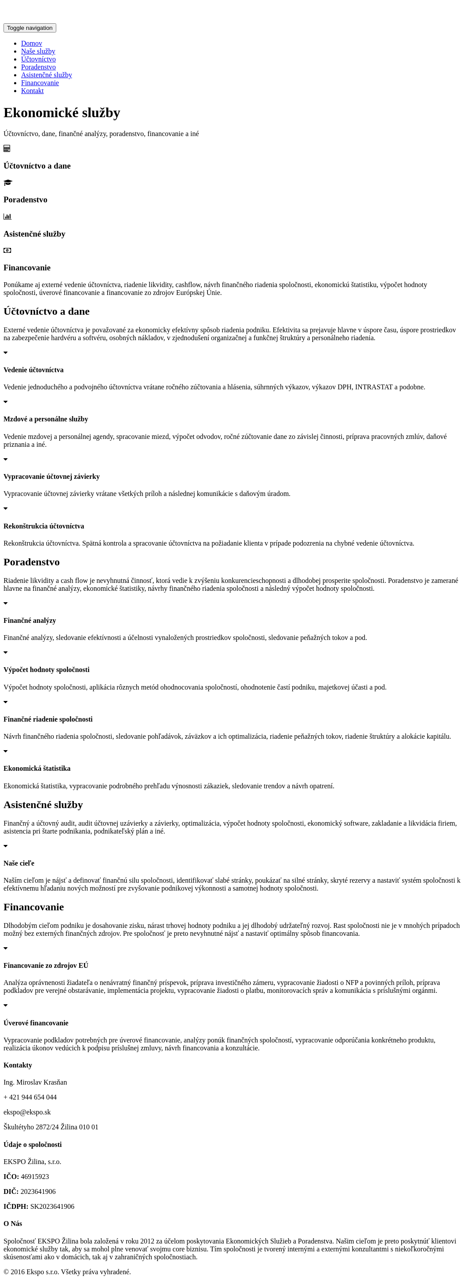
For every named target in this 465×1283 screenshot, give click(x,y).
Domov (31, 43)
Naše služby (38, 51)
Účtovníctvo (38, 59)
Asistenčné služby (46, 75)
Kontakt (32, 90)
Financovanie (40, 82)
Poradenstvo (38, 67)
